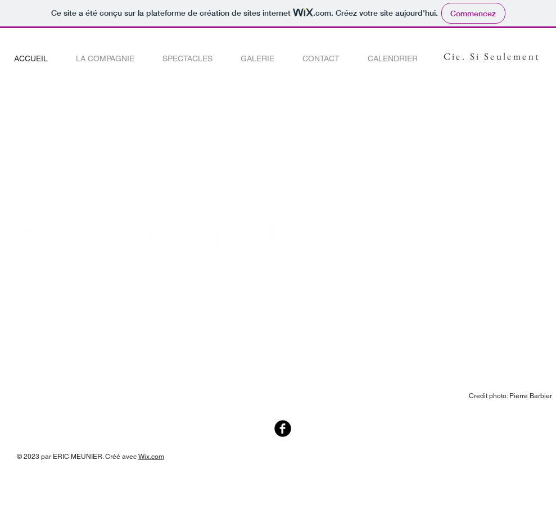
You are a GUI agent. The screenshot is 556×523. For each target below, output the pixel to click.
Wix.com (151, 457)
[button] (105, 58)
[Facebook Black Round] (282, 428)
